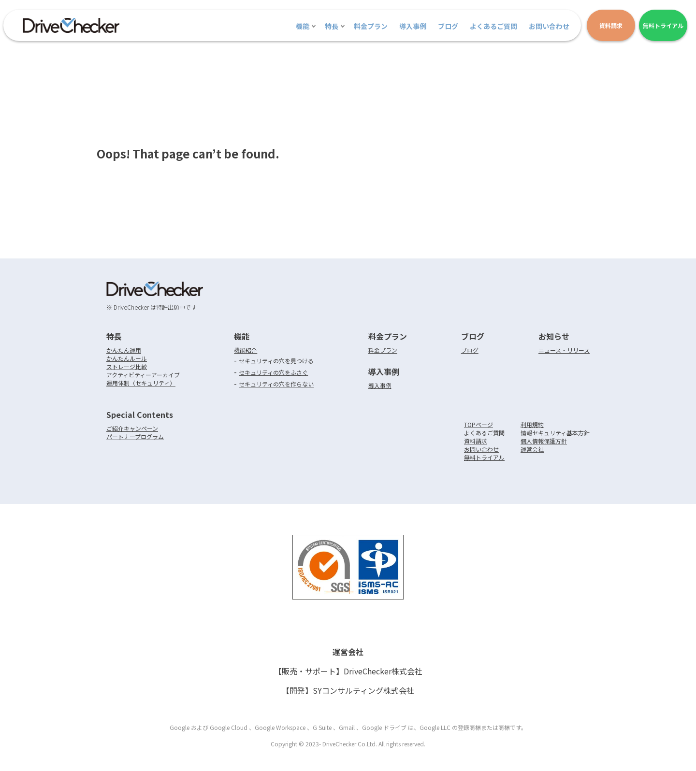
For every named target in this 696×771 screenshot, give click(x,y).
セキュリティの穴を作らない (276, 384)
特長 (331, 26)
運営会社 (532, 449)
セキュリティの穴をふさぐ (273, 372)
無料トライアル (484, 457)
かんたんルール (126, 358)
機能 (302, 26)
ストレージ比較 (126, 366)
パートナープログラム (135, 436)
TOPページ (478, 424)
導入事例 (412, 26)
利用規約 (532, 424)
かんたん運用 (123, 350)
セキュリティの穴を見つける (276, 361)
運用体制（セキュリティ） (140, 383)
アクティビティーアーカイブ (143, 375)
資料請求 (475, 441)
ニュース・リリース (564, 350)
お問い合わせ (549, 26)
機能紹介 (245, 350)
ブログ (448, 26)
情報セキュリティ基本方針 (555, 432)
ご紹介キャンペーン (132, 428)
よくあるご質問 (493, 26)
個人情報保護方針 (544, 441)
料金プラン (371, 26)
